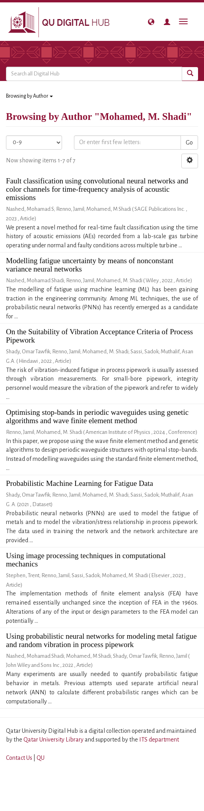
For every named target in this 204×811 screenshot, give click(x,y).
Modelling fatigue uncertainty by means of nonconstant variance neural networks (89, 264)
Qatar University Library (54, 739)
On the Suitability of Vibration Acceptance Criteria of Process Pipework (99, 335)
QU (41, 758)
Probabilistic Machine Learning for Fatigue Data (79, 483)
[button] (151, 22)
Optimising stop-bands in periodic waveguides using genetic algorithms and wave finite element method (97, 416)
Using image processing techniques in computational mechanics (86, 559)
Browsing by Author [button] (29, 96)
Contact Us (19, 758)
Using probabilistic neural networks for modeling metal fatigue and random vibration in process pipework (101, 640)
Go (189, 142)
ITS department (159, 739)
